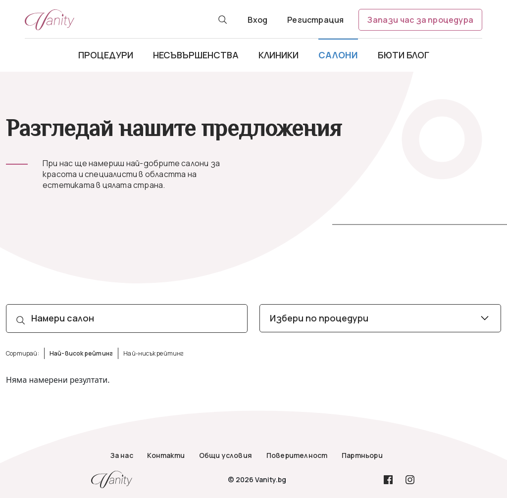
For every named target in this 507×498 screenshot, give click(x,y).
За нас (121, 455)
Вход (257, 19)
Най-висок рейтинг (81, 353)
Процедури (105, 55)
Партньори (362, 455)
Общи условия (225, 455)
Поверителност (297, 455)
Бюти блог (403, 55)
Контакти (166, 455)
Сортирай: (22, 353)
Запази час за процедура (420, 19)
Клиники (278, 55)
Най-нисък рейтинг (153, 353)
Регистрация (315, 19)
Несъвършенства (196, 55)
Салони (338, 55)
